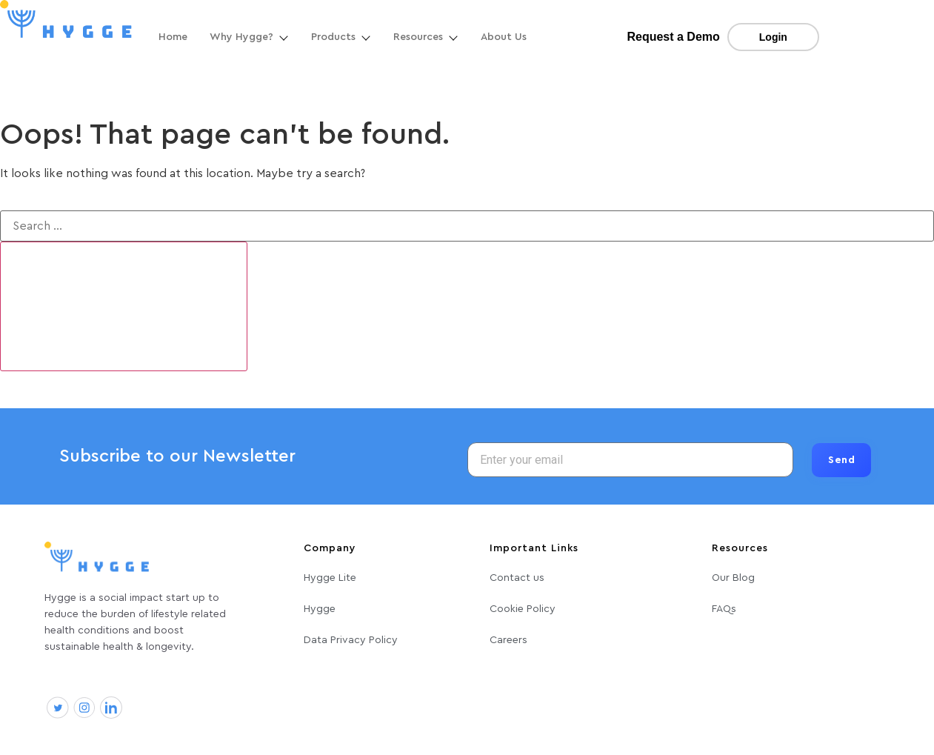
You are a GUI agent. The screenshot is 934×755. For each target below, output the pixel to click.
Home (173, 37)
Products (341, 37)
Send (841, 460)
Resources (425, 37)
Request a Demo (673, 36)
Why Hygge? (249, 37)
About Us (504, 37)
